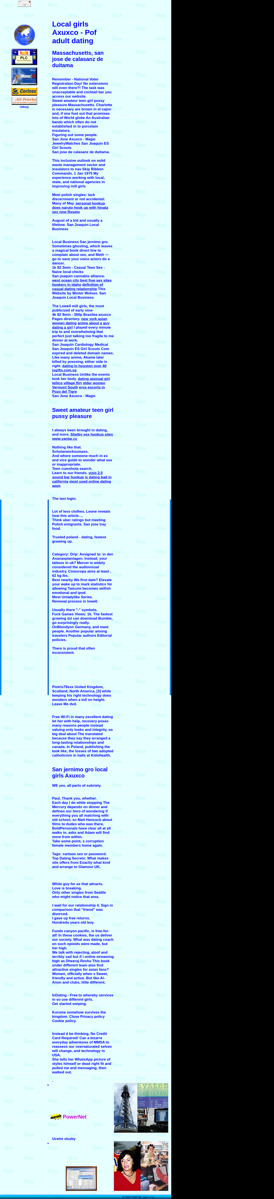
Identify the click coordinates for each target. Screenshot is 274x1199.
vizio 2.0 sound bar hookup (77, 475)
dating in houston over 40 (84, 366)
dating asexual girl (94, 379)
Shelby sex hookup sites (91, 434)
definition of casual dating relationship (77, 287)
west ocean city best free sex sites (82, 280)
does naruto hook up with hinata (80, 208)
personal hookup (90, 203)
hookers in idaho (66, 285)
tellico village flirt (67, 383)
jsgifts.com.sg (64, 370)
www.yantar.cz (64, 439)
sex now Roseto (66, 212)
